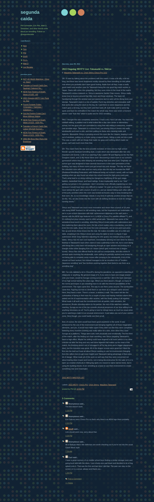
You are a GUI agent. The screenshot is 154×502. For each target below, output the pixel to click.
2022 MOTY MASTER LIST (73, 378)
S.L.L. (25, 60)
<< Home (69, 483)
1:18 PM (68, 411)
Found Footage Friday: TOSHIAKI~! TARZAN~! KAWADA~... (32, 107)
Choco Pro (83, 385)
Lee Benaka (28, 67)
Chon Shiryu (94, 385)
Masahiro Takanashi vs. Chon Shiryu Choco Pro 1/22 (85, 73)
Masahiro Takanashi (108, 385)
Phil (24, 53)
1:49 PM (68, 473)
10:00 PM (80, 389)
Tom (25, 49)
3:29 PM (68, 436)
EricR (71, 429)
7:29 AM (68, 451)
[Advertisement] (98, 40)
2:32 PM (68, 423)
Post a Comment (74, 479)
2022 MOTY (73, 385)
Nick (25, 46)
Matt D (26, 64)
